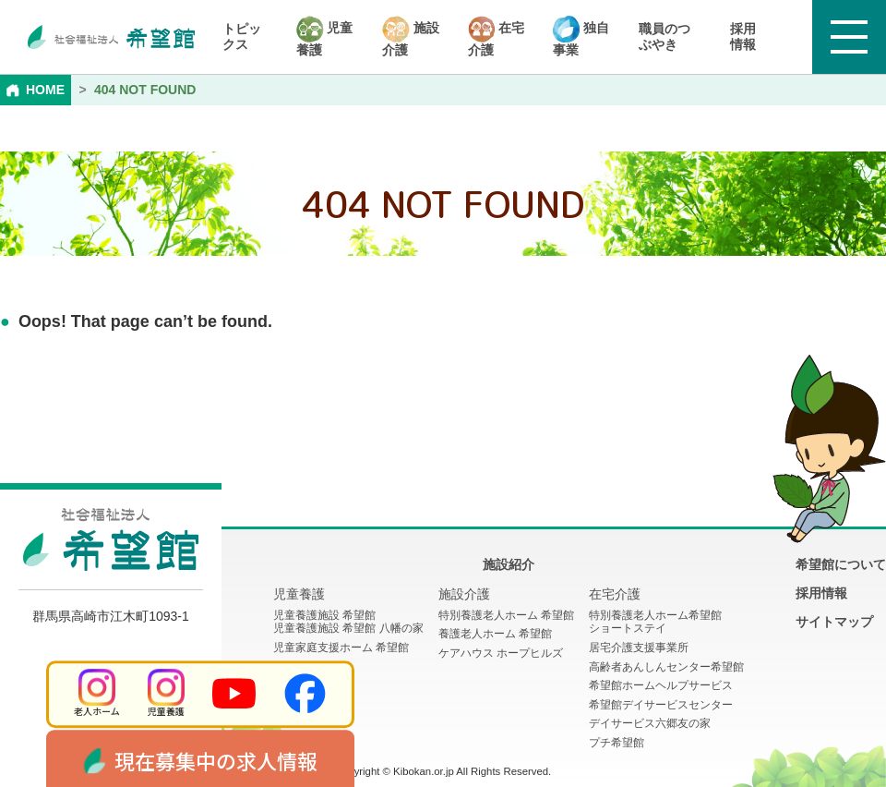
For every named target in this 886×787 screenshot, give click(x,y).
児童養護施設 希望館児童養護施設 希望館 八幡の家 (348, 622)
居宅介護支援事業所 (638, 647)
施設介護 (410, 36)
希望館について (841, 564)
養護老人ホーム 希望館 (495, 633)
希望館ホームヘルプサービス (661, 685)
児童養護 (324, 36)
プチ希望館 (616, 742)
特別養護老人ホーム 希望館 (506, 615)
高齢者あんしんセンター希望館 (666, 666)
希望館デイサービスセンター (661, 704)
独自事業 (581, 36)
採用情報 (743, 36)
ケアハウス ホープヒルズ (500, 653)
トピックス (241, 36)
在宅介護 (496, 36)
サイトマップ (834, 621)
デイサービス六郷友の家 (650, 723)
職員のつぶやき (664, 36)
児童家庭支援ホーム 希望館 (341, 647)
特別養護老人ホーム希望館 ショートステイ (655, 622)
